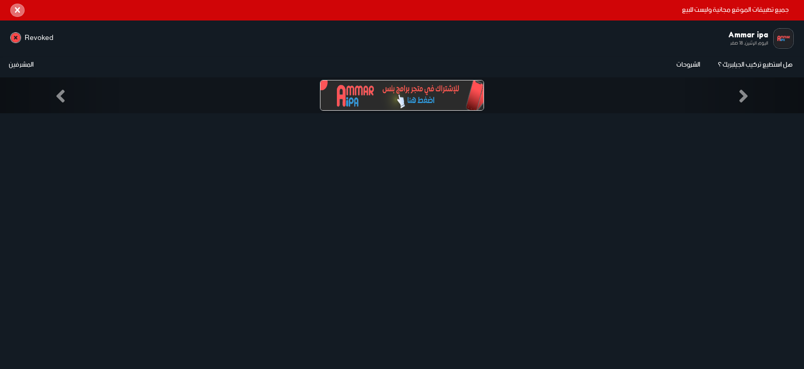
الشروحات (688, 64)
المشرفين (21, 64)
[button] (60, 95)
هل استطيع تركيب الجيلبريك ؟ (755, 64)
